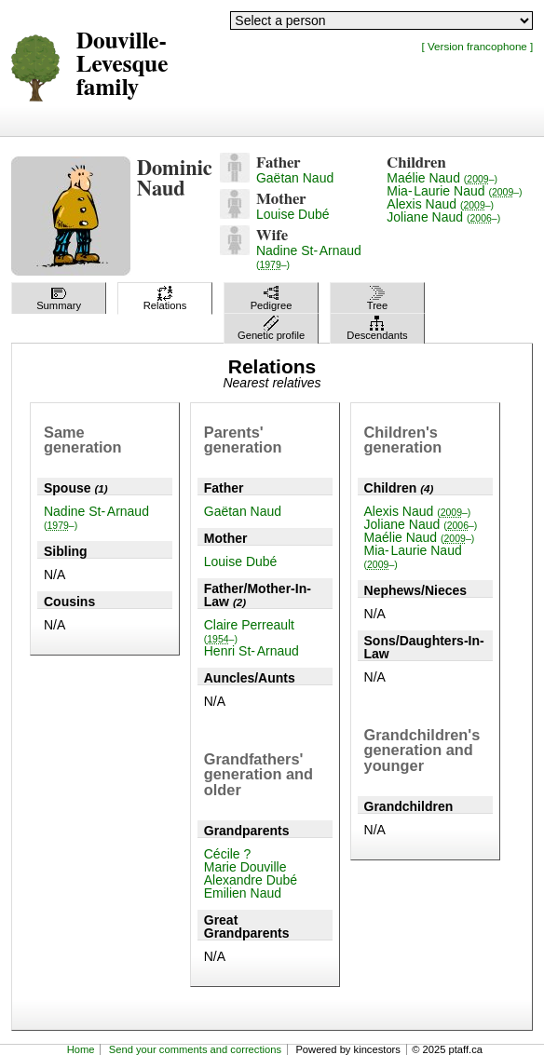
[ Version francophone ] (477, 46)
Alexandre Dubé (250, 879)
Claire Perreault (249, 630)
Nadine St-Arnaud (308, 256)
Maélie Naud (442, 177)
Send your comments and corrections (195, 1049)
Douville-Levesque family (122, 65)
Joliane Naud (443, 217)
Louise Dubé (293, 214)
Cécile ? (228, 853)
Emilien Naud (242, 893)
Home (81, 1049)
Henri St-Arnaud (251, 650)
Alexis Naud (440, 203)
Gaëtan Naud (294, 177)
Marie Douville (245, 866)
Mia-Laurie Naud (454, 190)
